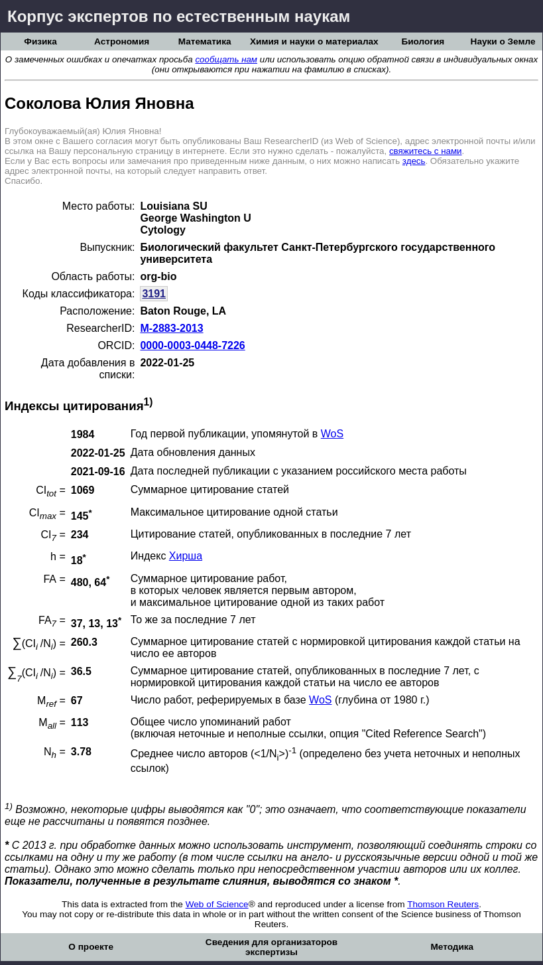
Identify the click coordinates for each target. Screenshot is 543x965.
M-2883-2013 (171, 328)
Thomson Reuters (443, 904)
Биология (422, 41)
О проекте (90, 947)
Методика (451, 947)
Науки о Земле (503, 41)
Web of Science (217, 904)
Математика (204, 41)
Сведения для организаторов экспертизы (271, 947)
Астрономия (121, 41)
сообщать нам (226, 59)
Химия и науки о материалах (314, 41)
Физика (40, 41)
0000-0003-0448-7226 (192, 345)
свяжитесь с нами (425, 151)
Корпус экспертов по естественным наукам (178, 16)
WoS (332, 433)
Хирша (185, 555)
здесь (414, 161)
